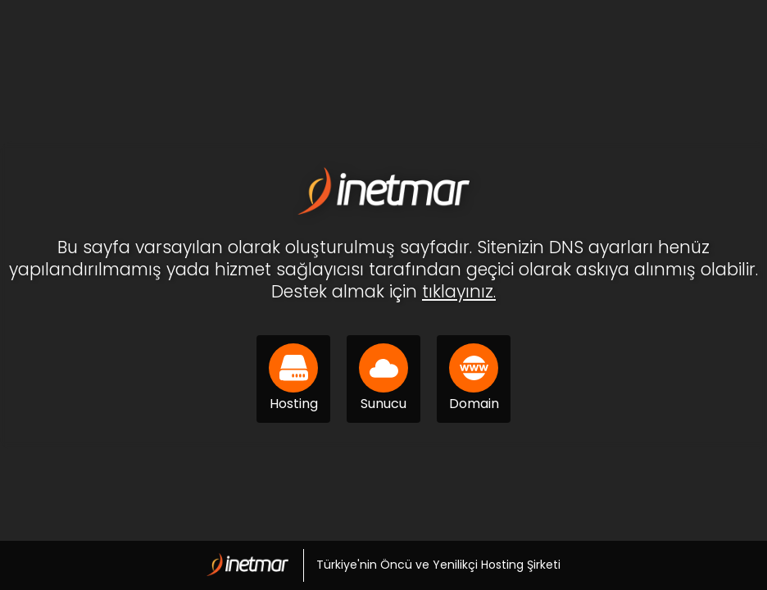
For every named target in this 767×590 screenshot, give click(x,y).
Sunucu (383, 378)
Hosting (293, 378)
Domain (474, 378)
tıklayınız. (459, 291)
